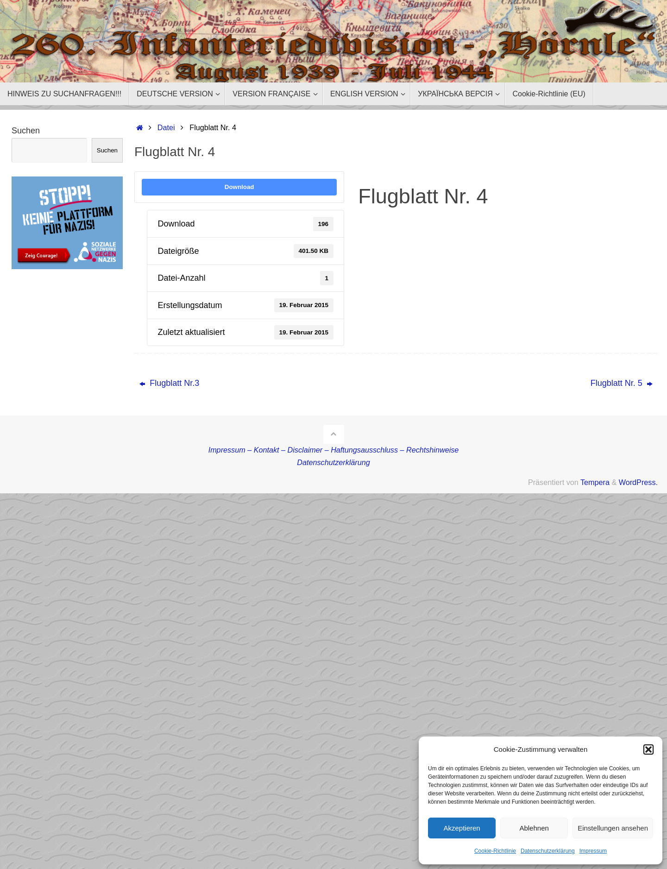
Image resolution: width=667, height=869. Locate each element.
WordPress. (638, 482)
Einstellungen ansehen (613, 828)
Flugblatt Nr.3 (169, 383)
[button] (648, 749)
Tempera (595, 482)
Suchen (26, 130)
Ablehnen (533, 828)
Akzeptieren (461, 828)
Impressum (593, 851)
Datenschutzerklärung (548, 851)
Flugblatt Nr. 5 (622, 383)
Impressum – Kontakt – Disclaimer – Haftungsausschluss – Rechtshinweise (333, 450)
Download (239, 186)
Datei (166, 127)
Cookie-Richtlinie (495, 851)
